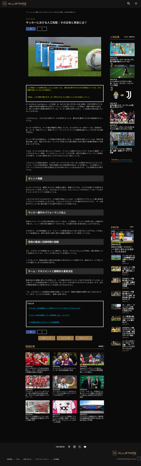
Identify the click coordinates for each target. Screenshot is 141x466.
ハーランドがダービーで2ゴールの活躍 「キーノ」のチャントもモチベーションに (128, 345)
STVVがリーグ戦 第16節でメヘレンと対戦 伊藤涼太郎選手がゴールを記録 (128, 282)
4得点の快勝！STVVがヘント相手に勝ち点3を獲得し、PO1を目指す (122, 249)
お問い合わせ (27, 459)
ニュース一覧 (65, 338)
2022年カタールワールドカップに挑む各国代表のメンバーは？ (122, 60)
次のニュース (83, 338)
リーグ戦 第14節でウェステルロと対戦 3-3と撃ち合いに (128, 319)
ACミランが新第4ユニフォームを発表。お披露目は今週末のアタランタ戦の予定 (37, 418)
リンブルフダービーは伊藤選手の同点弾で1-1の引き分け (128, 259)
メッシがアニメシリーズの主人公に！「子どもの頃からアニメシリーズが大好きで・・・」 (64, 393)
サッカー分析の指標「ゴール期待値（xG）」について (49, 315)
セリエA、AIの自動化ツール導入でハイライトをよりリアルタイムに (54, 308)
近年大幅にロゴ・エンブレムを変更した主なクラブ (121, 106)
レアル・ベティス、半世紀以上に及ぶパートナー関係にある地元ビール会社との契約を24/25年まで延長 (91, 394)
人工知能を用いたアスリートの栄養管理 (44, 322)
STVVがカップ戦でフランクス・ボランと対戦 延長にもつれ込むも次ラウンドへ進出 (128, 331)
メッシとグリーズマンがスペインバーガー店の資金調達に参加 (64, 369)
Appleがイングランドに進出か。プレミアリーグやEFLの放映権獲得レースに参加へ (91, 370)
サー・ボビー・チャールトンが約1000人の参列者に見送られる (128, 308)
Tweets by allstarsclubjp (118, 164)
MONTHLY (132, 37)
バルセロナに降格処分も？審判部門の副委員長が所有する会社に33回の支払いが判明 (91, 418)
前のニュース (46, 338)
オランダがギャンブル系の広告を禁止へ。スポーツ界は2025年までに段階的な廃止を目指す (37, 370)
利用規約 (9, 459)
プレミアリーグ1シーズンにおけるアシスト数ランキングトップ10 (122, 128)
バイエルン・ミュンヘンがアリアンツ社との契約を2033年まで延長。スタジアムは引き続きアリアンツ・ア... (37, 394)
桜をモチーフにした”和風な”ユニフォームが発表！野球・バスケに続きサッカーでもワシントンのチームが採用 (64, 419)
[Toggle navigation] (136, 3)
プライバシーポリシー (42, 459)
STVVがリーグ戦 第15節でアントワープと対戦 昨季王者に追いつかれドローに (128, 295)
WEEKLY (126, 37)
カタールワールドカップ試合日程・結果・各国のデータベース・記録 (121, 151)
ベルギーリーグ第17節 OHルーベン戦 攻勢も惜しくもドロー (128, 270)
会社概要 (56, 459)
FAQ (17, 459)
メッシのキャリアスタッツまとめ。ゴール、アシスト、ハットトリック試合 (121, 83)
